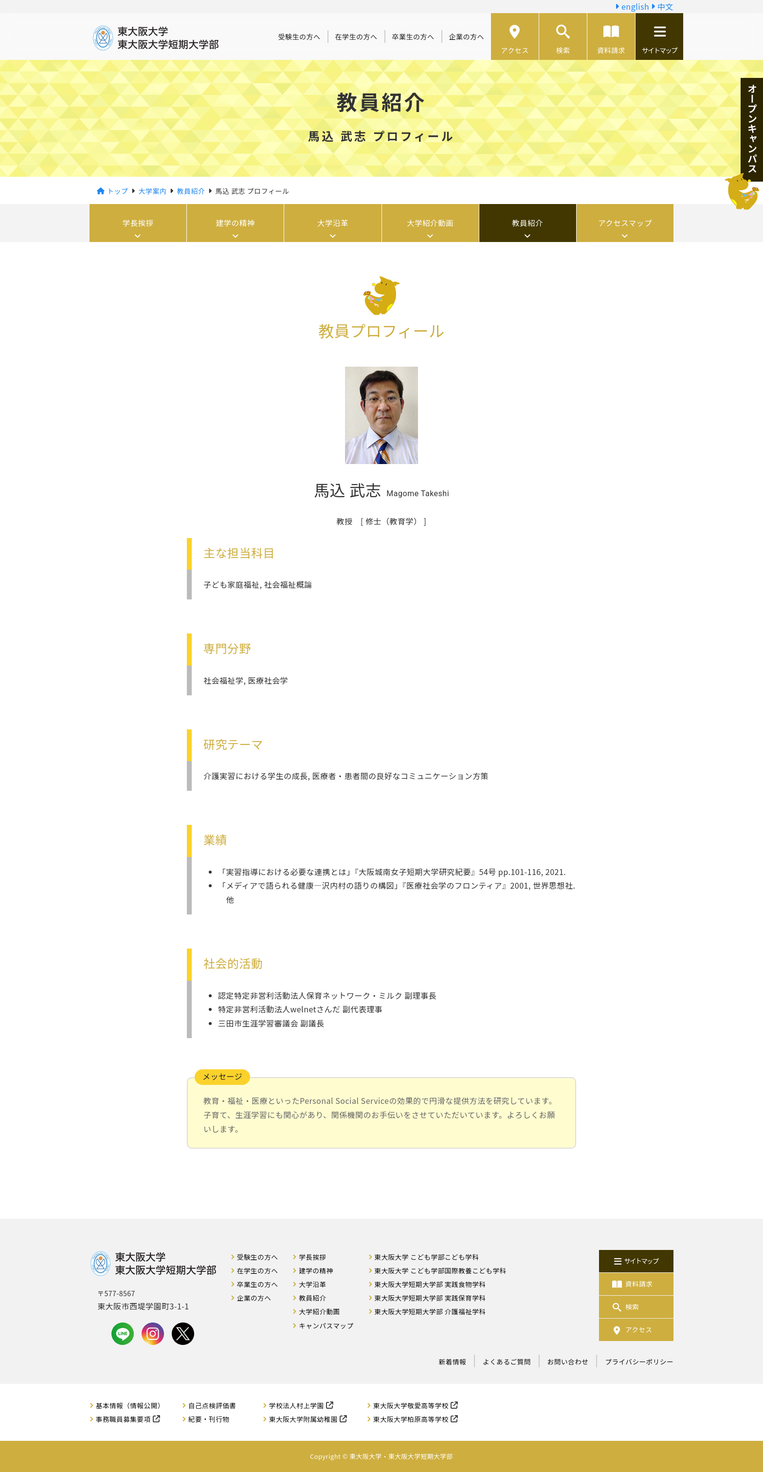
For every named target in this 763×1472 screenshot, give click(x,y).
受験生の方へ (299, 36)
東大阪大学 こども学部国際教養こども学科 (440, 1270)
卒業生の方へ (413, 36)
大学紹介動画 (430, 223)
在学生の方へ (356, 36)
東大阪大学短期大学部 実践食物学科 (430, 1284)
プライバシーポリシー (639, 1361)
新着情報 (452, 1361)
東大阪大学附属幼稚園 (303, 1419)
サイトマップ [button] (659, 40)
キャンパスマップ (326, 1325)
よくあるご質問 (507, 1361)
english (632, 6)
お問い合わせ (568, 1361)
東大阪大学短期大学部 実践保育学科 (430, 1298)
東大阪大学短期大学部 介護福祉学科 (430, 1311)
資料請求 (611, 40)
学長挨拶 (138, 223)
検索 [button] (563, 40)
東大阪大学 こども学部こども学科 (426, 1257)
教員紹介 (527, 223)
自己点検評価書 (212, 1405)
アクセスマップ (625, 223)
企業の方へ (467, 36)
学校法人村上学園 (296, 1405)
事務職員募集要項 (123, 1419)
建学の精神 (236, 223)
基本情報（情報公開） (130, 1405)
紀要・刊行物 (209, 1419)
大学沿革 (333, 223)
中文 (662, 6)
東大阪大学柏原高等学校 (411, 1419)
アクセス (514, 40)
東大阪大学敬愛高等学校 (411, 1405)
